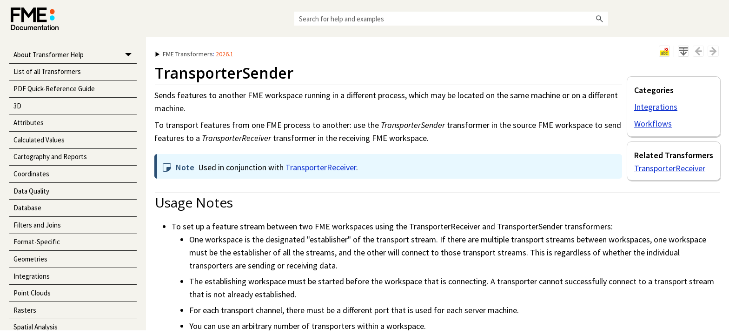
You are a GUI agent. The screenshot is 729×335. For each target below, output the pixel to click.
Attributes (28, 122)
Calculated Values (39, 139)
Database (27, 207)
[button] (599, 19)
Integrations (31, 276)
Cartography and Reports (50, 156)
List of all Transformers (47, 71)
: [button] (194, 54)
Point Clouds (32, 292)
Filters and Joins (37, 225)
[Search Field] (451, 19)
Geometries (30, 259)
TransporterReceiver (669, 168)
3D (17, 105)
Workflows (653, 123)
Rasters (24, 310)
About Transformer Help (75, 55)
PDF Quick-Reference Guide (54, 88)
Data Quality (31, 191)
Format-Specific (36, 241)
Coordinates (31, 173)
